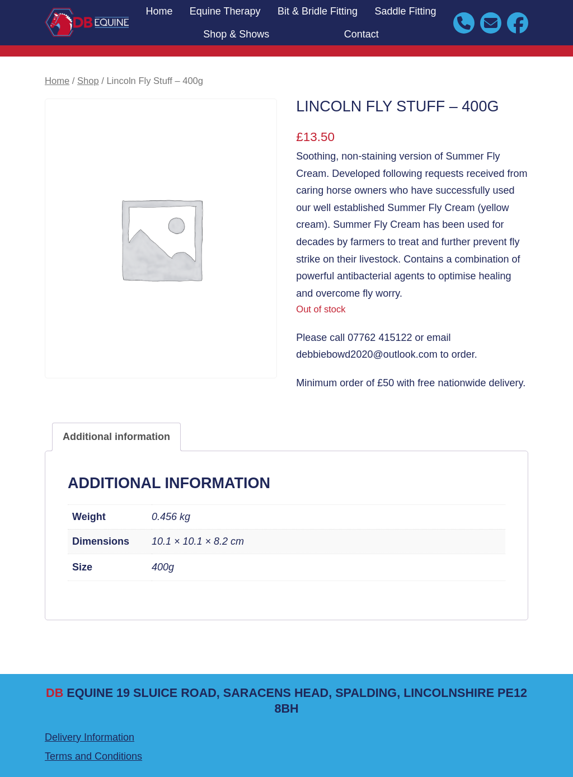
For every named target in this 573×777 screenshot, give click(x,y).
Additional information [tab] (116, 436)
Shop (88, 81)
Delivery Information (89, 737)
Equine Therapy (225, 11)
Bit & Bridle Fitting (318, 11)
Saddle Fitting (405, 11)
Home (158, 11)
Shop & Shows (236, 34)
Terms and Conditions (93, 756)
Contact (361, 34)
